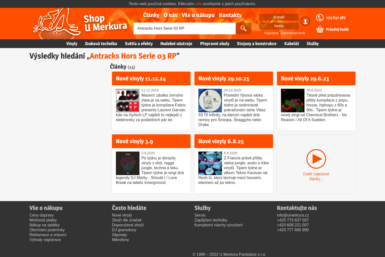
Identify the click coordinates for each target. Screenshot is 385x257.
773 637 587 (336, 18)
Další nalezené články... (316, 176)
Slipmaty (119, 235)
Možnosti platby (43, 220)
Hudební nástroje (176, 43)
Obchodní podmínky (47, 230)
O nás (171, 15)
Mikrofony (120, 240)
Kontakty (230, 15)
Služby (313, 43)
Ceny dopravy (41, 215)
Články (151, 15)
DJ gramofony (124, 230)
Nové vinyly (122, 215)
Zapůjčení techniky (210, 220)
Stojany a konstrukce (256, 43)
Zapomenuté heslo (293, 33)
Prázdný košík (337, 29)
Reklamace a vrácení (47, 235)
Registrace (271, 33)
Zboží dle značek (127, 220)
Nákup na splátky (44, 225)
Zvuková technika (101, 43)
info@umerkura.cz (293, 215)
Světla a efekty (139, 43)
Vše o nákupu (198, 15)
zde (198, 4)
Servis (199, 215)
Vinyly (71, 43)
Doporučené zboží (128, 225)
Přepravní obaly (214, 43)
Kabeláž (291, 43)
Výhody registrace (45, 240)
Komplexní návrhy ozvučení (218, 225)
